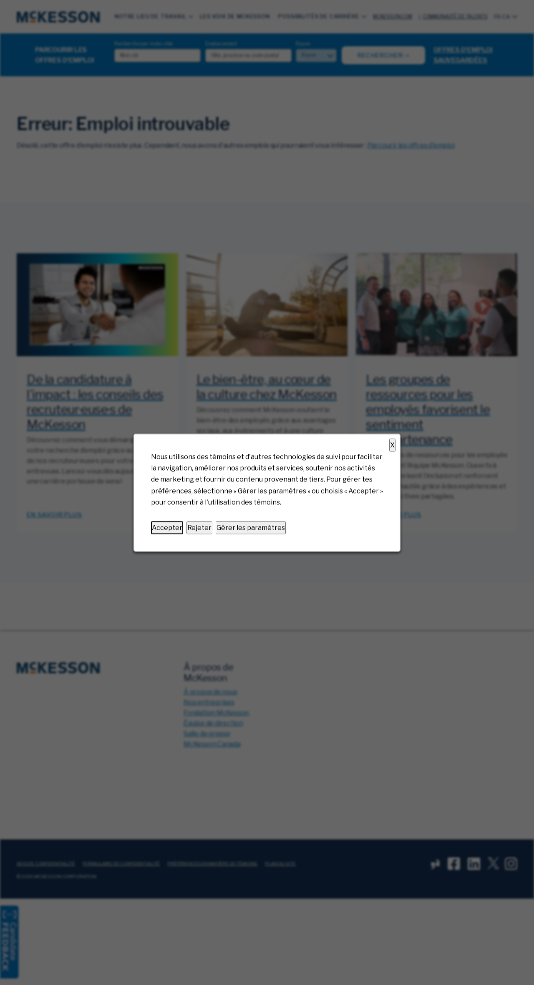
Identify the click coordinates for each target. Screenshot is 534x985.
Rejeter (199, 528)
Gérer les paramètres (251, 528)
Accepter (167, 528)
